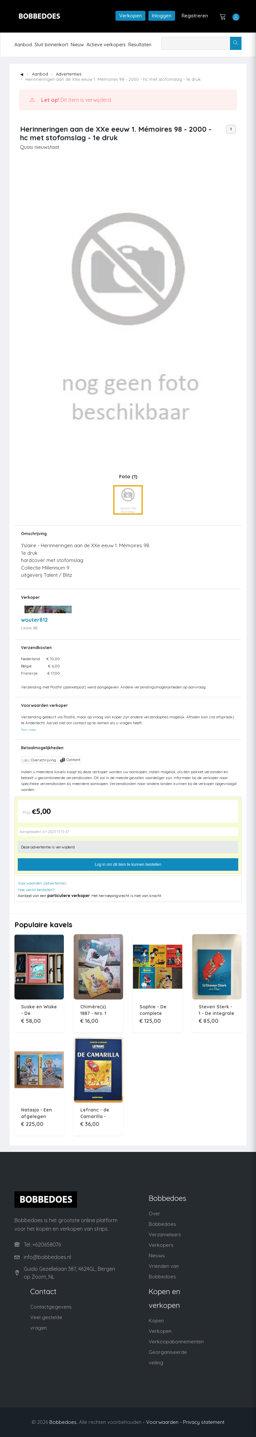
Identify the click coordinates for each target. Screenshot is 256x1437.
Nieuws (157, 1255)
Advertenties (68, 74)
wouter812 (34, 620)
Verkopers (161, 1245)
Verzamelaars (165, 1234)
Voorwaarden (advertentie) (42, 883)
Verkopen (130, 15)
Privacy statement (203, 1422)
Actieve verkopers (106, 45)
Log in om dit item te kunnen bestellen (128, 864)
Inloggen (161, 15)
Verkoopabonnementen (176, 1341)
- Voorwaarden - (162, 1422)
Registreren (195, 15)
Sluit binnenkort (51, 45)
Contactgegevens (51, 1307)
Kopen (156, 1320)
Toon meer (28, 729)
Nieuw (77, 45)
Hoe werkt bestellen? (36, 889)
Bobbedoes (63, 1422)
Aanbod (23, 45)
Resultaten (139, 45)
